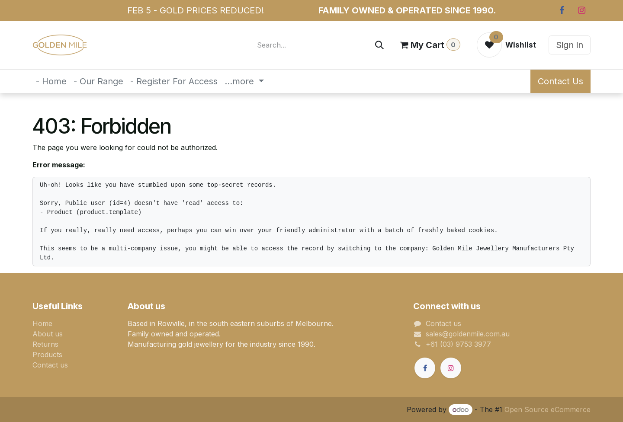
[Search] (379, 45)
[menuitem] (51, 81)
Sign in (569, 45)
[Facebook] (561, 10)
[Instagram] (581, 10)
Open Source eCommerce (547, 409)
